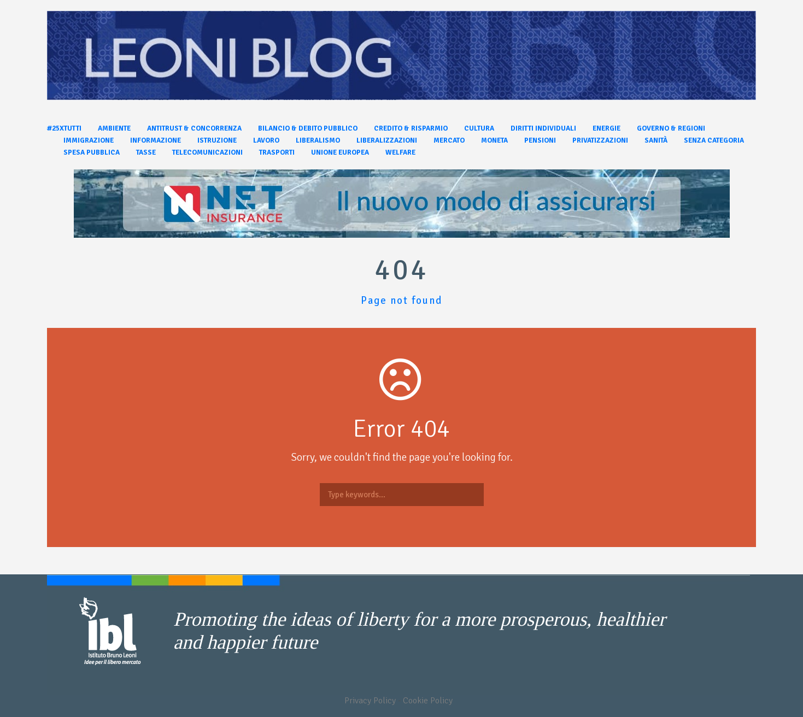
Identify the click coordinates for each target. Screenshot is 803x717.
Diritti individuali (543, 128)
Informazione (155, 140)
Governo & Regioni (671, 128)
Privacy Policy (370, 700)
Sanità (655, 140)
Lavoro (266, 140)
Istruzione (217, 140)
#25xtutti (64, 128)
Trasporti (277, 152)
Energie (606, 128)
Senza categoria (714, 140)
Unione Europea (340, 152)
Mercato (449, 140)
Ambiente (114, 128)
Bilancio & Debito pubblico (307, 128)
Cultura (479, 128)
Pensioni (540, 140)
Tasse (146, 152)
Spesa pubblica (91, 152)
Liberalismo (318, 140)
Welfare (400, 152)
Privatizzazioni (600, 140)
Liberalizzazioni (386, 140)
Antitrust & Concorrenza (194, 128)
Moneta (494, 140)
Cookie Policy (428, 700)
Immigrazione (88, 140)
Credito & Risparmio (411, 128)
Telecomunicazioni (207, 152)
